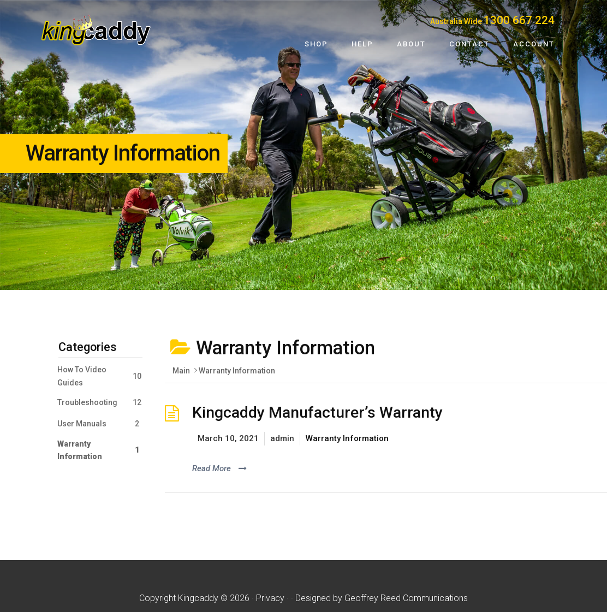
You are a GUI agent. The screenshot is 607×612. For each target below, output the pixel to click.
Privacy (270, 598)
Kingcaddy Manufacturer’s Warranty (317, 412)
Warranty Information (347, 438)
